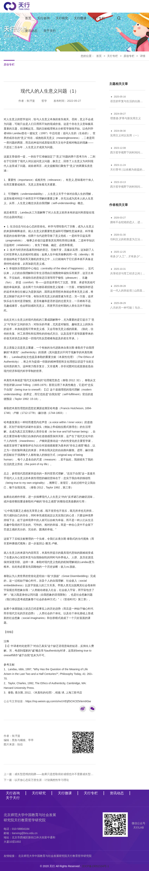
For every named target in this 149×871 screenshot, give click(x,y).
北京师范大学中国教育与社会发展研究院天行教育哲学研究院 (55, 855)
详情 (142, 55)
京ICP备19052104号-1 (95, 866)
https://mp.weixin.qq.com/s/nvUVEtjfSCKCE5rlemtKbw (58, 701)
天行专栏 (98, 18)
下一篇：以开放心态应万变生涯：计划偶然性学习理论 (36, 779)
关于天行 (49, 30)
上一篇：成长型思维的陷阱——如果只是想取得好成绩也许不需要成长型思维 (50, 774)
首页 (28, 18)
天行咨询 (43, 18)
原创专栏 (129, 55)
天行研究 (62, 18)
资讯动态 (31, 30)
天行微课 (80, 18)
